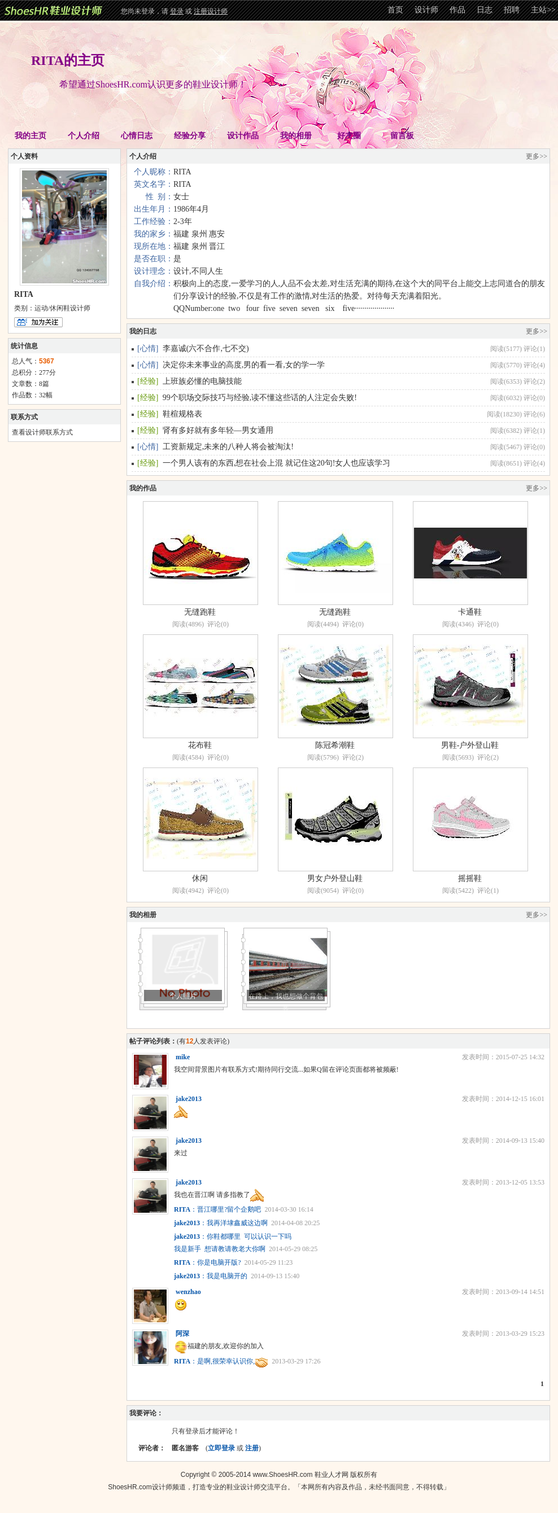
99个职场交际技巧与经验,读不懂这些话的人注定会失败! (260, 397)
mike (183, 1057)
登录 (177, 11)
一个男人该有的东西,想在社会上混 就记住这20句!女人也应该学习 (277, 463)
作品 (457, 10)
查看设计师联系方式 (42, 432)
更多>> (536, 156)
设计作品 (243, 135)
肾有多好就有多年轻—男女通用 (218, 430)
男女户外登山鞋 (335, 878)
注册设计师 (211, 11)
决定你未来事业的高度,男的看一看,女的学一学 (244, 365)
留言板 (402, 135)
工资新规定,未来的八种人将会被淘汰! (228, 446)
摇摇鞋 (470, 878)
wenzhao (188, 1292)
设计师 (426, 10)
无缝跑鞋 (200, 612)
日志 (484, 10)
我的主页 (30, 135)
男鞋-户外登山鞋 (470, 745)
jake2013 (189, 1099)
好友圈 (349, 135)
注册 (252, 1448)
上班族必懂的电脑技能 (202, 381)
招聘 (512, 10)
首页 (395, 10)
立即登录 (221, 1448)
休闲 (200, 878)
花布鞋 (200, 745)
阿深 (182, 1333)
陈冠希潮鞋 (335, 745)
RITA (182, 1209)
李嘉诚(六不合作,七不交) (206, 348)
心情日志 (136, 135)
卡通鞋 (470, 612)
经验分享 (190, 135)
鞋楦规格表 (182, 414)
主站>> (543, 10)
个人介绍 (83, 135)
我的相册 (296, 135)
